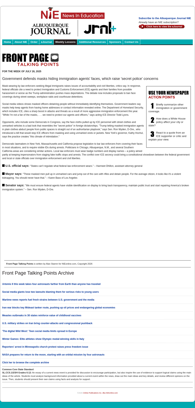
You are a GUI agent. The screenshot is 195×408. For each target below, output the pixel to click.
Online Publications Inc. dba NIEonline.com (100, 393)
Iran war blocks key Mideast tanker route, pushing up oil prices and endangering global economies (58, 307)
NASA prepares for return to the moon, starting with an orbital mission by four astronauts (53, 354)
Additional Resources (92, 41)
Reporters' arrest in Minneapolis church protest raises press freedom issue (45, 346)
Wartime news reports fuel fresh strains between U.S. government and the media (48, 299)
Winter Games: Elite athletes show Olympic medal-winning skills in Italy (43, 339)
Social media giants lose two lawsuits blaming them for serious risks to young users (50, 292)
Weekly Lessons (65, 41)
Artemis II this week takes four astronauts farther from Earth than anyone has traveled (51, 284)
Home (7, 41)
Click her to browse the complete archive (25, 362)
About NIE (20, 41)
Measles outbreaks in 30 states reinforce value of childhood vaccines (41, 315)
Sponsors (115, 41)
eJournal (46, 41)
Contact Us (131, 41)
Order (34, 41)
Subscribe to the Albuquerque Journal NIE (165, 18)
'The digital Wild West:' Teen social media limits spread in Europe (39, 331)
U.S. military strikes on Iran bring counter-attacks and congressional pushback (47, 323)
